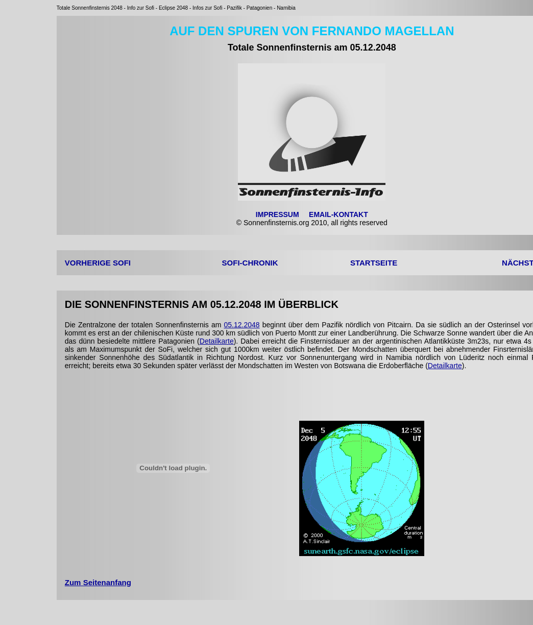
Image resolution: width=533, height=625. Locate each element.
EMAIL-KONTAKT (338, 214)
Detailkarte (217, 341)
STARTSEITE (373, 262)
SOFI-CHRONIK (250, 262)
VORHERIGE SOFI (98, 262)
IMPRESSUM (277, 214)
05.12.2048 (242, 325)
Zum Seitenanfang (98, 582)
